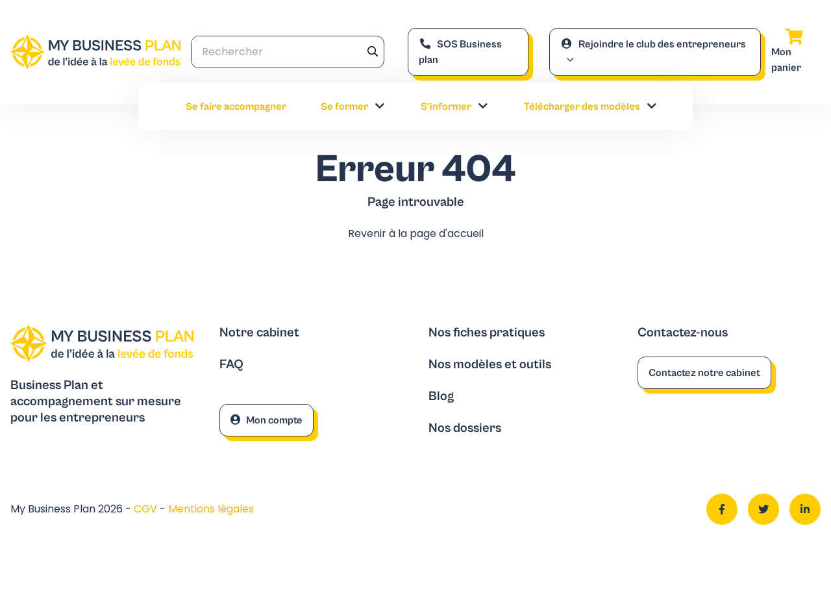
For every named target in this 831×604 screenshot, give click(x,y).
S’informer (455, 106)
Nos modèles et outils (489, 364)
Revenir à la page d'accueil (416, 233)
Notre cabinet (259, 332)
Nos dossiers (464, 428)
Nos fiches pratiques (486, 332)
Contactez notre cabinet (704, 373)
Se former (353, 106)
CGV (147, 508)
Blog (441, 396)
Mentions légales (211, 508)
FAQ (231, 364)
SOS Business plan (460, 52)
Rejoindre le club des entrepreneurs (653, 44)
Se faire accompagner (236, 106)
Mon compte (266, 420)
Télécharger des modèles (591, 106)
